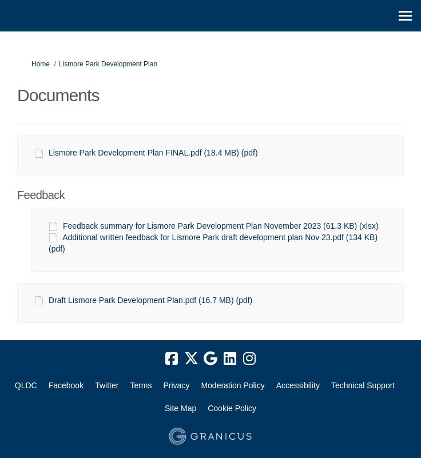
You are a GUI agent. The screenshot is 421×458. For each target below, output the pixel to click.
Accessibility (298, 385)
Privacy (177, 385)
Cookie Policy (232, 408)
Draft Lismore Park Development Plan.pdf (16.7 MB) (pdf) (150, 300)
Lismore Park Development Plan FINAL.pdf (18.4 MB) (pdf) (153, 152)
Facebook (66, 385)
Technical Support (363, 385)
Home (40, 64)
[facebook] (171, 359)
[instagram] (249, 359)
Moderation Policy (232, 385)
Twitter (106, 385)
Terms (141, 385)
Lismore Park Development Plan (108, 64)
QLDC (26, 385)
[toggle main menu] (405, 16)
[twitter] (191, 359)
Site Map (180, 408)
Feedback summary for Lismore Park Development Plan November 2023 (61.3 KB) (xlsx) (221, 225)
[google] (210, 359)
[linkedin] (230, 359)
